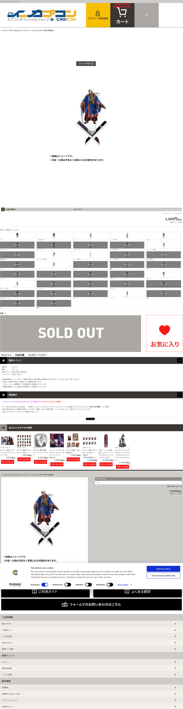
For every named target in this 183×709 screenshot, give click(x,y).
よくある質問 (7, 636)
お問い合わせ (7, 643)
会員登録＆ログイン (98, 15)
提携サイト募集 (7, 649)
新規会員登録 (7, 668)
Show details (123, 704)
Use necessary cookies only (163, 695)
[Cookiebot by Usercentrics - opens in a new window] (15, 704)
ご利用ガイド (7, 630)
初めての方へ (7, 624)
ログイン (5, 662)
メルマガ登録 (7, 675)
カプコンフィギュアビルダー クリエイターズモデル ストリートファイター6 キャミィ (122, 455)
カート (122, 5)
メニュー (146, 15)
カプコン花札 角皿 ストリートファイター (40, 452)
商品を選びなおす (173, 486)
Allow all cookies (163, 688)
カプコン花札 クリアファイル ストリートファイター (7, 452)
